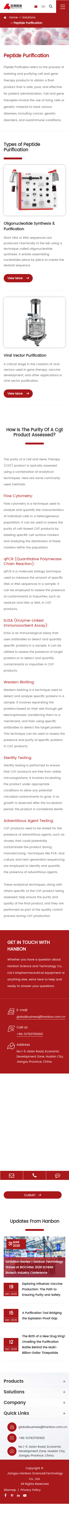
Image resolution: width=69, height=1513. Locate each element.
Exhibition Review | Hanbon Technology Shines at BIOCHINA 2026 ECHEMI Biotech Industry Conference (34, 1267)
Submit (32, 1195)
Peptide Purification (28, 23)
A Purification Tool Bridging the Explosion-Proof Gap (42, 1316)
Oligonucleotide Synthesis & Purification (29, 226)
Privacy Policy (31, 1490)
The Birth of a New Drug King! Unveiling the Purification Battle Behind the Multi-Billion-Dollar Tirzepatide (43, 1344)
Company (34, 1402)
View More (18, 278)
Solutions (28, 17)
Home (13, 17)
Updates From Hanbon (34, 1221)
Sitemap (10, 1490)
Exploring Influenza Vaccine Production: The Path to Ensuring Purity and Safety (42, 1289)
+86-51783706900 (31, 1438)
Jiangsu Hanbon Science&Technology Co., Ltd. (34, 1476)
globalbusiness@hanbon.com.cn (42, 1427)
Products (34, 1381)
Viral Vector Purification (25, 356)
